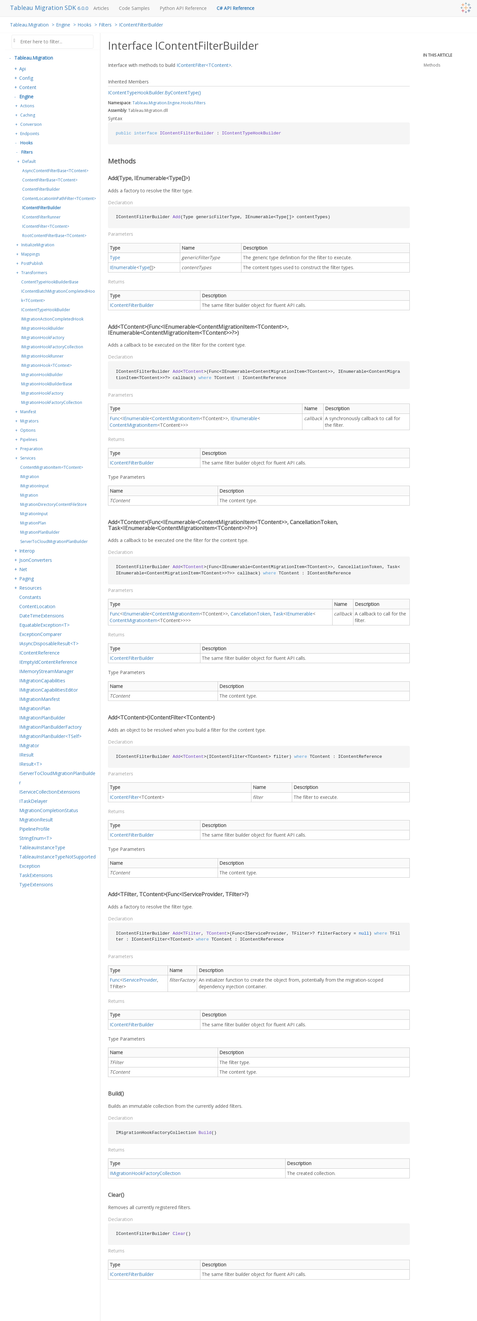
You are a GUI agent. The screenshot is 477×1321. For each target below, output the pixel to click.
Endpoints (29, 133)
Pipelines (28, 439)
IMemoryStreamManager (46, 671)
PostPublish (32, 263)
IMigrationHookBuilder (42, 328)
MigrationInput (34, 513)
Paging (26, 578)
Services (27, 458)
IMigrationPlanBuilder (42, 717)
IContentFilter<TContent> (45, 226)
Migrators (29, 421)
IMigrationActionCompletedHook (52, 319)
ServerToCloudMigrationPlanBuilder (54, 541)
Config (26, 78)
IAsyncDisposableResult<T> (49, 643)
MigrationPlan (33, 523)
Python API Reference (183, 8)
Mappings (30, 254)
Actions (27, 106)
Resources (30, 588)
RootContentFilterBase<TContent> (54, 235)
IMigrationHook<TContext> (46, 365)
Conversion (31, 124)
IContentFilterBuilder (141, 25)
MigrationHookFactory (42, 393)
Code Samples (134, 8)
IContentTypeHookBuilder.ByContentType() (154, 92)
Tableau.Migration (29, 25)
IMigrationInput (34, 486)
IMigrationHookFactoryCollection (52, 347)
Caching (27, 115)
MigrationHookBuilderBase (46, 384)
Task (278, 614)
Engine (63, 25)
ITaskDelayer (33, 801)
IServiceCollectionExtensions (49, 792)
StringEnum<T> (35, 838)
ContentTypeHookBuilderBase (50, 282)
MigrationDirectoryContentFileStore (53, 504)
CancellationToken (250, 614)
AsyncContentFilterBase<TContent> (55, 170)
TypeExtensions (36, 884)
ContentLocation (37, 606)
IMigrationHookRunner (42, 356)
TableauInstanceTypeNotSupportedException (57, 861)
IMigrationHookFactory (42, 337)
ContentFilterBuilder (41, 189)
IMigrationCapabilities (42, 680)
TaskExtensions (36, 875)
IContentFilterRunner (41, 217)
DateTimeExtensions (41, 615)
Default (29, 161)
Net (23, 569)
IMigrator (29, 745)
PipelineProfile (34, 829)
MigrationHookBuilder (42, 374)
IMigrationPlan (34, 708)
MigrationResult (36, 819)
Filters (105, 25)
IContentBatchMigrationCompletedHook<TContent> (58, 295)
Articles (101, 8)
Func (115, 418)
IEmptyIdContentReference (48, 662)
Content (27, 87)
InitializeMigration (37, 245)
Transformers (34, 272)
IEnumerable (123, 267)
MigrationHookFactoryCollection (51, 402)
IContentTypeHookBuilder (45, 310)
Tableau (140, 103)
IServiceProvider (140, 980)
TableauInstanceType (42, 847)
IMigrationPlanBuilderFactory (50, 727)
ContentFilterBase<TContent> (50, 180)
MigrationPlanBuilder (40, 532)
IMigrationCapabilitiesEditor (48, 690)
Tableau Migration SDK (44, 8)
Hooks (84, 25)
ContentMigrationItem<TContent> (51, 467)
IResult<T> (30, 764)
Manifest (28, 412)
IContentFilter (124, 797)
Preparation (31, 449)
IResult (26, 755)
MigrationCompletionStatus (48, 810)
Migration (29, 495)
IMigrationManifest (39, 699)
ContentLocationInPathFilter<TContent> (59, 198)
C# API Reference (235, 8)
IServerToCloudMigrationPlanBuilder (57, 778)
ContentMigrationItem (176, 418)
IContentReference (39, 653)
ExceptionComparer (40, 634)
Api (22, 69)
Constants (30, 597)
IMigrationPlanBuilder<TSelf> (50, 736)
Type (115, 257)
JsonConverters (35, 560)
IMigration (29, 476)
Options (27, 430)
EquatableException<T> (44, 625)
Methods (432, 65)
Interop (27, 551)
